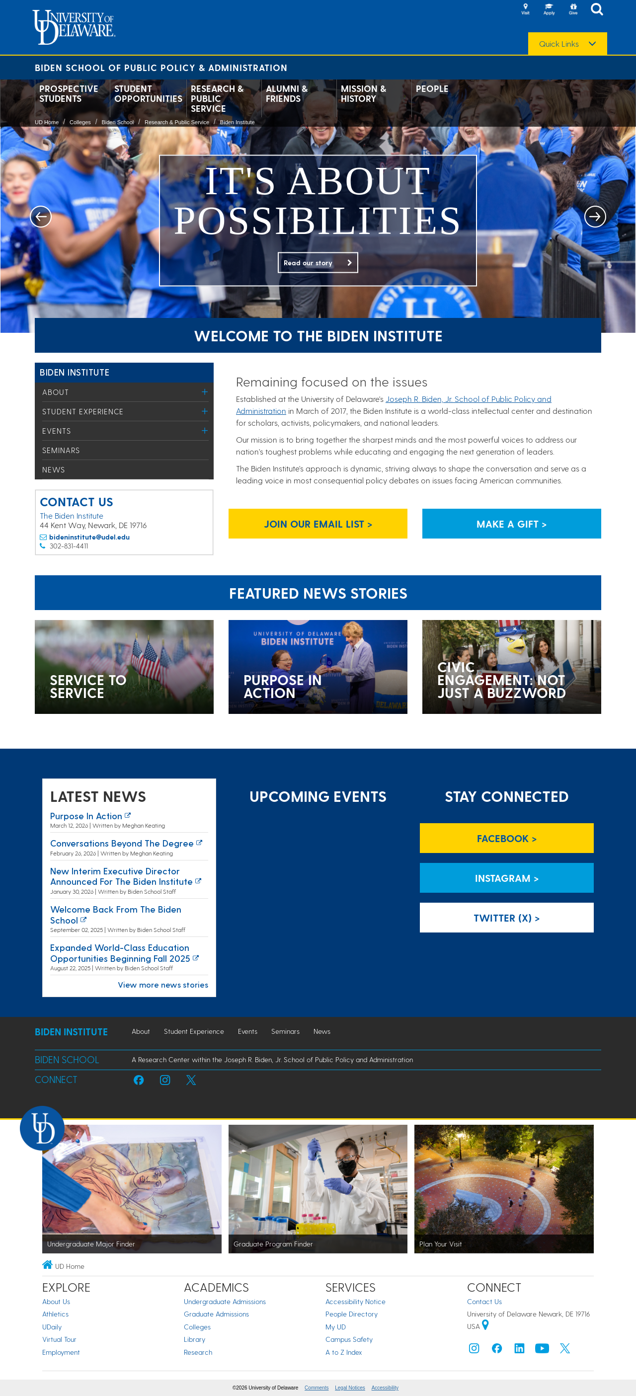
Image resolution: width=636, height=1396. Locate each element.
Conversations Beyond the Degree (122, 843)
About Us (56, 1301)
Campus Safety (349, 1339)
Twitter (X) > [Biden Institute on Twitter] (507, 918)
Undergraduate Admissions (225, 1301)
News (53, 469)
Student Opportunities (148, 93)
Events (56, 430)
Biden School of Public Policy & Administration (161, 67)
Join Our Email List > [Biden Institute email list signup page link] (318, 524)
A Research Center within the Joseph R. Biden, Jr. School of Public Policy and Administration (272, 1059)
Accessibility (385, 1388)
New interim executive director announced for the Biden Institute (121, 876)
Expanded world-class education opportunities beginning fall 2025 (120, 952)
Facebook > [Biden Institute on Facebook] (507, 838)
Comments (316, 1388)
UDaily (52, 1326)
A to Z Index (343, 1352)
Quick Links (559, 43)
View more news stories (163, 984)
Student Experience (83, 411)
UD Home (47, 122)
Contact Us (484, 1301)
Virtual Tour (59, 1339)
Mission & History (363, 93)
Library (194, 1339)
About (55, 392)
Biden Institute (237, 122)
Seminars (61, 450)
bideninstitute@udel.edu (89, 537)
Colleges (80, 122)
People (432, 88)
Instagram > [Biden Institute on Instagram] (507, 878)
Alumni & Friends (287, 93)
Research (198, 1352)
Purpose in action (86, 815)
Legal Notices (350, 1388)
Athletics (55, 1314)
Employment (61, 1352)
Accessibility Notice (355, 1301)
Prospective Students (68, 93)
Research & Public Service (217, 98)
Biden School (117, 122)
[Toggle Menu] (205, 392)
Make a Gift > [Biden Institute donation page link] (512, 524)
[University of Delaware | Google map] (485, 1326)
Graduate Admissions (216, 1314)
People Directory (351, 1314)
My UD (335, 1326)
